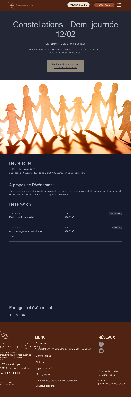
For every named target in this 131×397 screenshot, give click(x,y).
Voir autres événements (65, 67)
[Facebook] (101, 344)
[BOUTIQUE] (104, 4)
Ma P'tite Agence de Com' (114, 383)
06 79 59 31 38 (13, 373)
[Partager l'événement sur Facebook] (10, 315)
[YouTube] (101, 350)
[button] (119, 5)
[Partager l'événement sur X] (17, 315)
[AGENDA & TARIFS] (78, 4)
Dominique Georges (24, 5)
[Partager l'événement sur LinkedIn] (23, 315)
